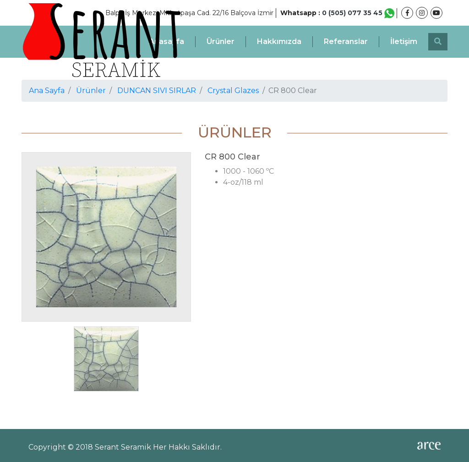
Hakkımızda (279, 41)
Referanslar (346, 41)
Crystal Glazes (233, 90)
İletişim (403, 41)
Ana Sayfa (47, 90)
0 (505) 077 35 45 (358, 13)
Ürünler (220, 41)
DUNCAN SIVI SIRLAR (156, 90)
